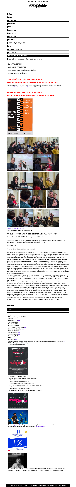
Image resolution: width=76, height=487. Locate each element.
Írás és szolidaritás (15, 49)
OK (67, 309)
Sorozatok (12, 30)
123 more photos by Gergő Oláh (15, 228)
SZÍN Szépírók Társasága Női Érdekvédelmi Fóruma (25, 59)
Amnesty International (16, 425)
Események (11, 40)
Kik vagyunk (12, 20)
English (10, 305)
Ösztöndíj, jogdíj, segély (16, 43)
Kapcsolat (12, 23)
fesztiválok (12, 52)
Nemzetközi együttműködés (17, 56)
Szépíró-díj (12, 33)
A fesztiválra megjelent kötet (23, 86)
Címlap (10, 14)
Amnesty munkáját (40, 426)
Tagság (10, 27)
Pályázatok (12, 36)
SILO (9, 46)
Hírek (10, 17)
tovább (13, 86)
